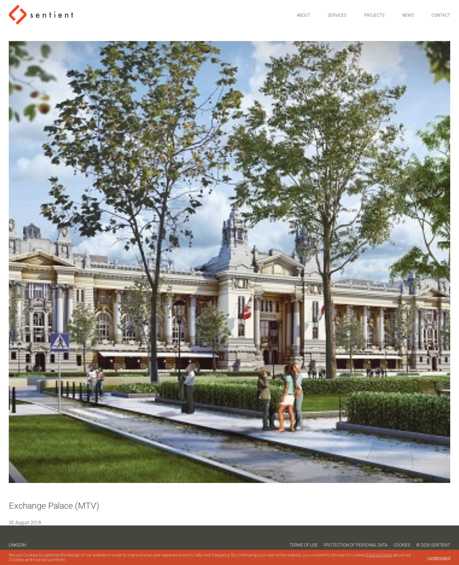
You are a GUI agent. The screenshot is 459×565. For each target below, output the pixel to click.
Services (337, 15)
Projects (374, 15)
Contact (440, 15)
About (303, 15)
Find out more (379, 555)
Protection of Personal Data (356, 545)
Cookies (401, 545)
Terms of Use (304, 545)
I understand (438, 558)
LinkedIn (17, 545)
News (408, 15)
